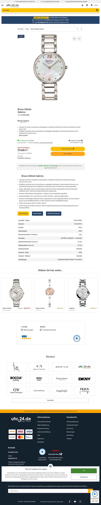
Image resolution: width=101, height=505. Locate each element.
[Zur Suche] (50, 10)
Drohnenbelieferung (72, 421)
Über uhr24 (70, 428)
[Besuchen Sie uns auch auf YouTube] (75, 502)
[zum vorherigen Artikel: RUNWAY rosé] (77, 29)
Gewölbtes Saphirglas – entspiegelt (71, 238)
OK (84, 470)
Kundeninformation (72, 425)
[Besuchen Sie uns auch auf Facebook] (70, 502)
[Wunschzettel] (87, 5)
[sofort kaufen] (68, 154)
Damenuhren (78, 224)
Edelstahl (79, 249)
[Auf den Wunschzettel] (79, 39)
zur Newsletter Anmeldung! (58, 18)
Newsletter (40, 442)
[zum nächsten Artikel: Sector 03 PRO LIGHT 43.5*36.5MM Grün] (81, 29)
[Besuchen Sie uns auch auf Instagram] (80, 502)
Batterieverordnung (43, 428)
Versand (61, 501)
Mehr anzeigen (23, 135)
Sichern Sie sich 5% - (41, 18)
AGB (38, 435)
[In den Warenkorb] (68, 149)
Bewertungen (71, 432)
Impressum (40, 438)
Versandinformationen (44, 421)
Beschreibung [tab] (23, 213)
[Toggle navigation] (2, 4)
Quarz (80, 227)
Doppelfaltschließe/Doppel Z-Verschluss (70, 259)
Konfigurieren (84, 477)
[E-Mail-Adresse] (48, 491)
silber (80, 231)
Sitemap (69, 438)
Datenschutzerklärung (43, 432)
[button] (82, 5)
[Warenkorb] (94, 5)
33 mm (80, 241)
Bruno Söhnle (78, 220)
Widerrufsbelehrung (43, 425)
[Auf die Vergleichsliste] (74, 39)
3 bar (80, 234)
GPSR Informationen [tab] (54, 213)
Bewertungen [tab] (37, 213)
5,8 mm (79, 245)
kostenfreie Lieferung (24, 158)
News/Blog (70, 435)
